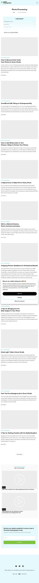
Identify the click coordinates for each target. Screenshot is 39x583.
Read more (4, 75)
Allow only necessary (20, 301)
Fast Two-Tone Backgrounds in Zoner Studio (16, 393)
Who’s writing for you (9, 570)
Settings (20, 297)
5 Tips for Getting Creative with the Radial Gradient (19, 433)
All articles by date (18, 570)
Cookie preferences (30, 570)
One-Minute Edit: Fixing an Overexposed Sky (16, 103)
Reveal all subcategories (11, 32)
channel (19, 468)
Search (24, 570)
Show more (19, 454)
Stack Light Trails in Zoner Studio (13, 352)
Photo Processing (5, 57)
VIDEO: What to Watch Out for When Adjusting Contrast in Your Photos (18, 489)
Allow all (20, 293)
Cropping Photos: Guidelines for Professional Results (19, 265)
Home (14, 12)
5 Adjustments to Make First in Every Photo (16, 182)
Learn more (5, 289)
